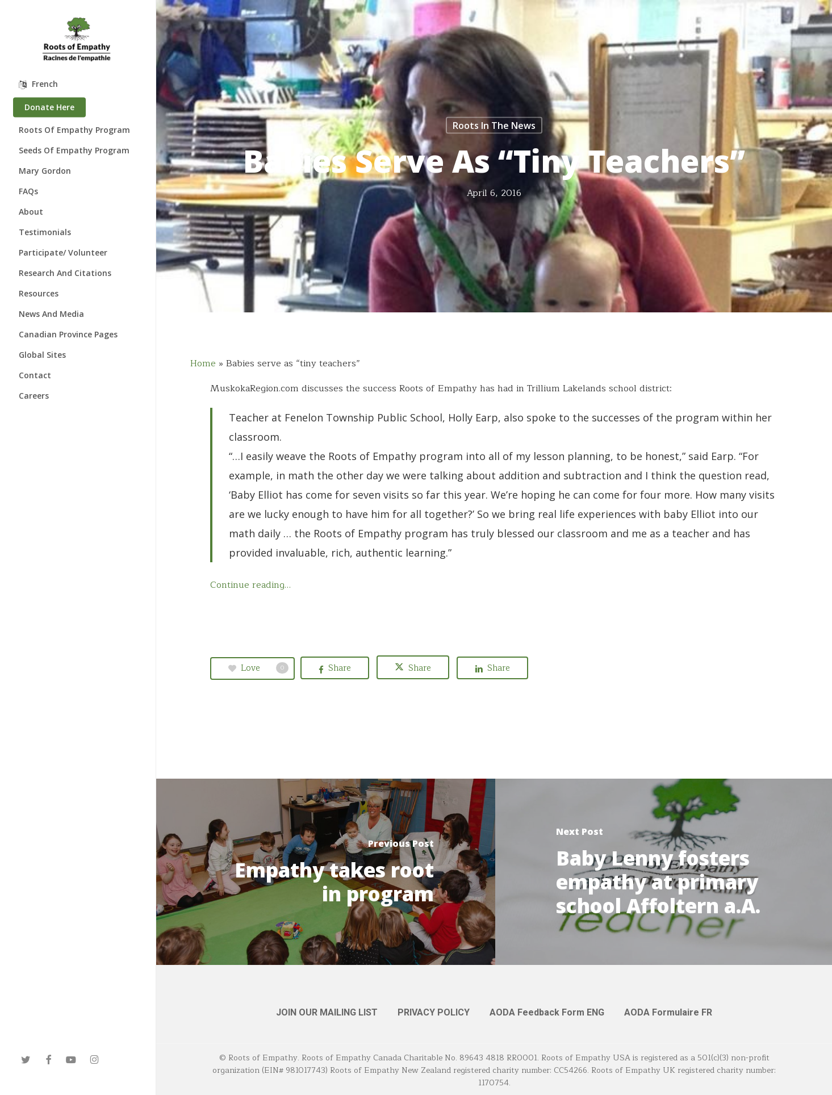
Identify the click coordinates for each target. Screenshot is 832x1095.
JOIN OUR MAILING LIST (327, 1012)
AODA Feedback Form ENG (547, 1012)
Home (203, 363)
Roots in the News (494, 125)
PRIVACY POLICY (434, 1012)
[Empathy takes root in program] (325, 872)
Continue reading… (250, 585)
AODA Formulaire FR (668, 1012)
